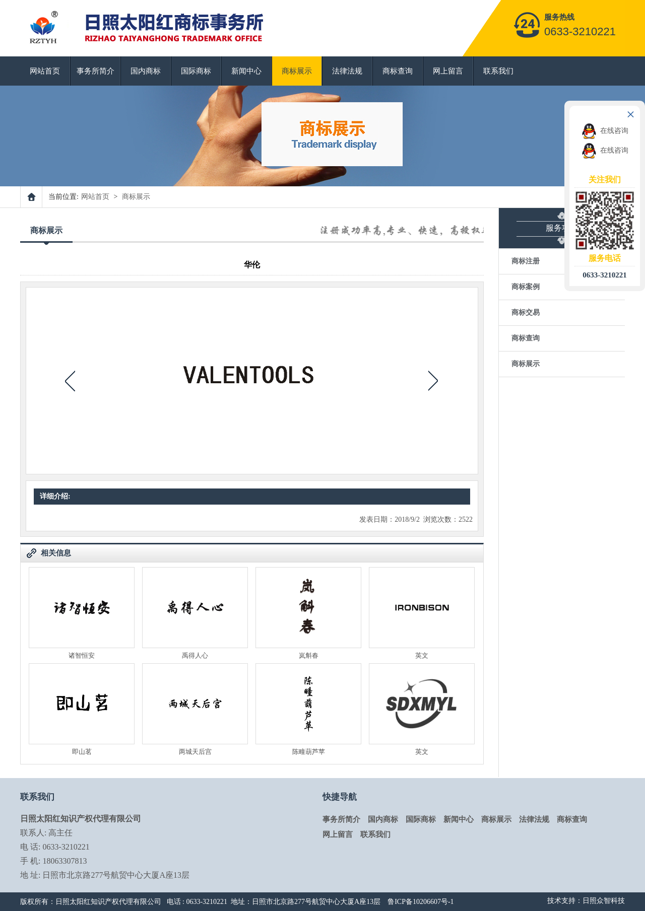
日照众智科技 (604, 900)
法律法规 (347, 71)
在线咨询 (605, 130)
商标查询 (397, 71)
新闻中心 (246, 71)
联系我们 (498, 71)
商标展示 (297, 71)
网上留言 (448, 71)
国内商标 (146, 71)
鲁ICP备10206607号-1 (421, 901)
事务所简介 (95, 71)
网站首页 (45, 71)
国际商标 (196, 71)
